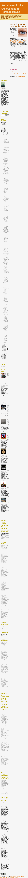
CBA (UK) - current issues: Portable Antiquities (4, 646)
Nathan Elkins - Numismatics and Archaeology (4, 577)
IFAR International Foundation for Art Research (4, 661)
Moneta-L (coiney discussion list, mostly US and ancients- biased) (5, 727)
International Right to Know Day (6, 150)
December (5, 132)
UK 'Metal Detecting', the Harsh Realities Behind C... (6, 289)
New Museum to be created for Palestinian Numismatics (6, 326)
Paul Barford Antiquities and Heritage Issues (4, 781)
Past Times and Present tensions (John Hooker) (4, 768)
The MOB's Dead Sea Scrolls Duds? (6, 224)
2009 (3, 359)
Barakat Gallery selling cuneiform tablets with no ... (6, 147)
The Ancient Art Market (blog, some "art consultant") (4, 738)
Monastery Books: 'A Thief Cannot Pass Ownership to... (6, 237)
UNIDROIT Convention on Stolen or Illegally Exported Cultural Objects (5, 688)
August (4, 342)
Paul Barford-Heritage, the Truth (4, 787)
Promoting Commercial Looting (5, 283)
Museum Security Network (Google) (4, 575)
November (5, 133)
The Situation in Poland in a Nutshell (5, 251)
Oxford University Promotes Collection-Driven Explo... (6, 318)
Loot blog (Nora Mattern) (4, 570)
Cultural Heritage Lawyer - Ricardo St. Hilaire (5, 652)
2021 (3, 128)
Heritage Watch (4, 562)
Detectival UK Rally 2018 (5, 257)
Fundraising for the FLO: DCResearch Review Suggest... (5, 306)
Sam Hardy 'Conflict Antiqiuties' (4, 598)
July (4, 343)
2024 (3, 124)
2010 (3, 358)
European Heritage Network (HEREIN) (4, 656)
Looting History (4, 571)
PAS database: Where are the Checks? (6, 185)
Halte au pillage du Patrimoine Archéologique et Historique (4, 558)
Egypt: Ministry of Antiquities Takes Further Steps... (6, 153)
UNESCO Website (4, 686)
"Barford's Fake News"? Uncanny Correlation (5, 157)
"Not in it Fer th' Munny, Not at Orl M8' (6, 286)
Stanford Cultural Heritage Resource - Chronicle (4, 603)
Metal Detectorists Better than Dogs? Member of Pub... (6, 233)
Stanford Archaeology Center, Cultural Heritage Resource (5, 600)
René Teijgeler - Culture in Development (4, 586)
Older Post (25, 73)
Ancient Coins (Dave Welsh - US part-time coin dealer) (5, 747)
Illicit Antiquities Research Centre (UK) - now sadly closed (4, 664)
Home (18, 73)
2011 (3, 357)
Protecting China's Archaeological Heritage (4, 583)
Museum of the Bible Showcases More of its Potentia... (5, 298)
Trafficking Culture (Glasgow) (4, 617)
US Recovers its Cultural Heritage (5, 335)
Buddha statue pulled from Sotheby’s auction (5, 263)
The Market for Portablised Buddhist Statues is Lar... (5, 322)
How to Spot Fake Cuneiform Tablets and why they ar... (6, 280)
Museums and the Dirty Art (6, 333)
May (4, 345)
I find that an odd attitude (18, 42)
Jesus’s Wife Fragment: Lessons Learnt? (5, 241)
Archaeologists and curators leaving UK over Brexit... (5, 216)
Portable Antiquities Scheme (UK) (4, 677)
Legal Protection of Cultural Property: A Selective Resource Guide (4, 673)
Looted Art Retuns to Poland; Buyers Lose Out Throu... (6, 248)
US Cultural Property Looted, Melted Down (5, 397)
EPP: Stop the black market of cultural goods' (5, 161)
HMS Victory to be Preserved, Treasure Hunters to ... (6, 254)
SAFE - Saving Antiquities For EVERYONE (3, 594)
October (4, 134)
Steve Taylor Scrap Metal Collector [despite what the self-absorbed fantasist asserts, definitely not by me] (4, 791)
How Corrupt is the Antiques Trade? (5, 245)
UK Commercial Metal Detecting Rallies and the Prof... (6, 201)
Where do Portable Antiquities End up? (6, 293)
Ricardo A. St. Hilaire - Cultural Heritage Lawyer (5, 592)
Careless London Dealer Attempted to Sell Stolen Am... (6, 209)
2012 (3, 356)
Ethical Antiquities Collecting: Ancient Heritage (4, 553)
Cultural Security (4, 654)
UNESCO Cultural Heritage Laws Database (4, 684)
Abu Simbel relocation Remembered (6, 213)
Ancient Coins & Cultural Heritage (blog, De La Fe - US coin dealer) (5, 744)
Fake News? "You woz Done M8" (6, 168)
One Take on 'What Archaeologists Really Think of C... (6, 271)
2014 (3, 354)
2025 (3, 123)
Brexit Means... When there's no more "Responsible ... (5, 314)
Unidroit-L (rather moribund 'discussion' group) (5, 730)
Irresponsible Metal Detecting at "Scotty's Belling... (5, 193)
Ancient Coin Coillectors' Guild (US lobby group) (5, 740)
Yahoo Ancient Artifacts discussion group (4, 733)
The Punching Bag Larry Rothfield (4, 613)
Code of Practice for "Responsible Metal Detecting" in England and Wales (5, 649)
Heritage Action (4, 560)
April (4, 346)
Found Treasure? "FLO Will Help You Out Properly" (6, 182)
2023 (3, 125)
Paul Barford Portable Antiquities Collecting (5, 784)
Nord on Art (3, 578)
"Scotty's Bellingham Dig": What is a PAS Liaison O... (6, 188)
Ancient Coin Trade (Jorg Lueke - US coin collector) (4, 756)
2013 (3, 355)
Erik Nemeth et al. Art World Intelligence (5, 551)
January (4, 349)
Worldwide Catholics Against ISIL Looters (5, 310)
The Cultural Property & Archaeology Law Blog (5, 607)
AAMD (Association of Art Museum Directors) (4, 643)
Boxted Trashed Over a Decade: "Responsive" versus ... (5, 220)
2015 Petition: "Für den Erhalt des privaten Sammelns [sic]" (4, 712)
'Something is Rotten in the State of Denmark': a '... (6, 227)
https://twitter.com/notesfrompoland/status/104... (6, 142)
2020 (3, 129)
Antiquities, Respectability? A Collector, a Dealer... (6, 267)
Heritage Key (3, 561)
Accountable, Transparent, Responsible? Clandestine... (6, 205)
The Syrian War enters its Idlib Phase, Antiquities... (6, 260)
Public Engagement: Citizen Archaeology (5, 171)
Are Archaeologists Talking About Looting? (4, 386)
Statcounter (3, 366)
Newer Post (12, 73)
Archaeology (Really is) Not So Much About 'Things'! (6, 197)
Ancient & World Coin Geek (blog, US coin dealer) (5, 754)
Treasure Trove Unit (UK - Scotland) (4, 682)
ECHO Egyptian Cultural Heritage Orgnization (4, 548)
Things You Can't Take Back (4, 615)
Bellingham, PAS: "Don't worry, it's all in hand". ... (6, 174)
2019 (3, 130)
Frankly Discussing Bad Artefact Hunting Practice (5, 139)
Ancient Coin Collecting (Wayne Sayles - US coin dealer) (4, 751)
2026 (3, 122)
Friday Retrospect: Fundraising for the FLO (6, 301)
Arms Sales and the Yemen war (6, 230)
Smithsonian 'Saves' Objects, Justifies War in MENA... (5, 330)
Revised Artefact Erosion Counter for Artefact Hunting (5, 537)
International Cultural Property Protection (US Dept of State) (5, 667)
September (5, 135)
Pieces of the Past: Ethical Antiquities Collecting (4, 580)
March (4, 347)
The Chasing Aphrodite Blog (3, 605)
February (5, 348)
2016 (3, 351)
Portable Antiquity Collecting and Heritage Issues (12, 8)
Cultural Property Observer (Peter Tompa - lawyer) (4, 724)
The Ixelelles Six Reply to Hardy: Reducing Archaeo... (5, 276)
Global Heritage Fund (5, 555)
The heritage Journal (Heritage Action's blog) (5, 610)
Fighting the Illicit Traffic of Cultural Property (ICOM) (4, 658)
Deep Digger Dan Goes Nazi (8, 375)
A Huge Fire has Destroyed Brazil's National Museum (5, 339)
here (2, 635)
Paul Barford (4, 88)
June (4, 344)
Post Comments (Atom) (20, 76)
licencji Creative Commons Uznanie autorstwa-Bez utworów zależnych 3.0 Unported (12, 877)
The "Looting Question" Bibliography (3, 679)
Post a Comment (13, 71)
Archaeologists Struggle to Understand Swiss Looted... (5, 165)
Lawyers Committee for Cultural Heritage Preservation (4, 567)
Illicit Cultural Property (3, 563)
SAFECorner (3, 596)
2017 (3, 350)
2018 (3, 131)
